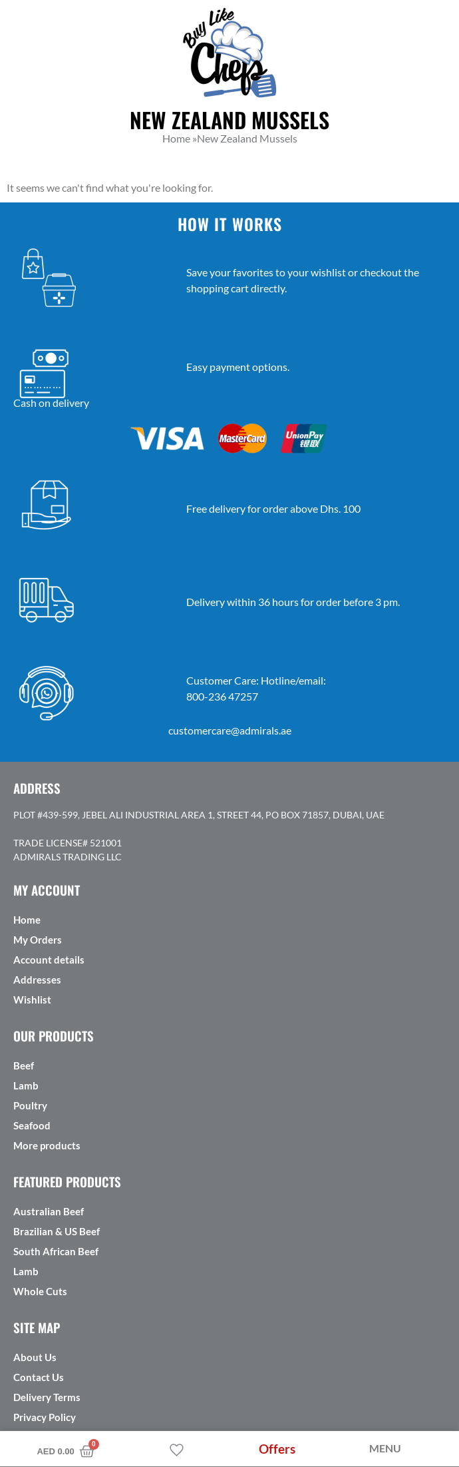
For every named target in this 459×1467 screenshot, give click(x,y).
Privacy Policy (44, 1417)
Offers (277, 1448)
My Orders (37, 940)
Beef (23, 1065)
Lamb (26, 1085)
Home (27, 920)
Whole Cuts (40, 1291)
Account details (48, 960)
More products (46, 1145)
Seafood (32, 1125)
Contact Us (38, 1377)
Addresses (37, 980)
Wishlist (32, 1000)
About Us (35, 1357)
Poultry (30, 1105)
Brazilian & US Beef (56, 1231)
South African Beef (55, 1251)
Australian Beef (48, 1211)
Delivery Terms (46, 1397)
